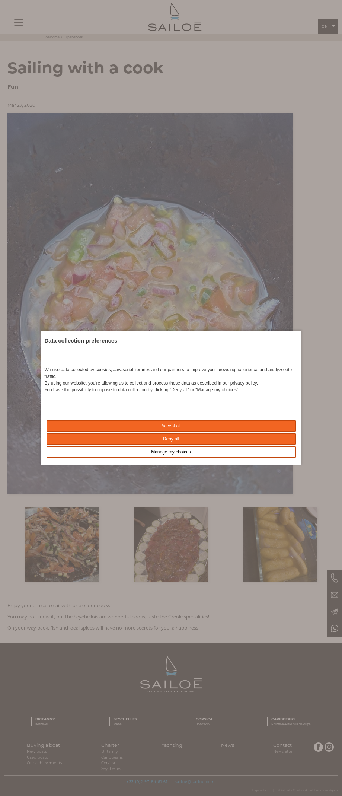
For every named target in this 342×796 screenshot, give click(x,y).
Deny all (171, 439)
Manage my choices (171, 452)
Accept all (170, 426)
